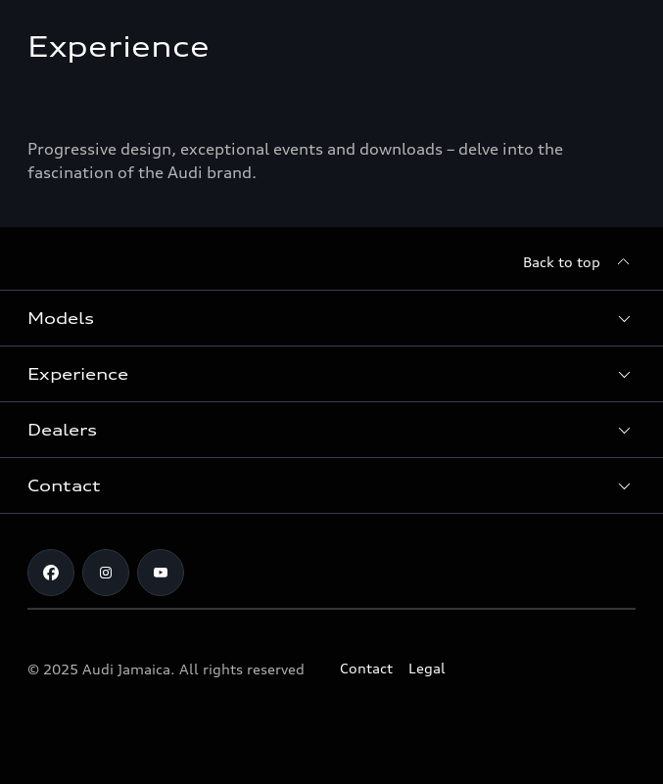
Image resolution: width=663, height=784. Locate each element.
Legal (427, 668)
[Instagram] (105, 572)
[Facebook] (50, 572)
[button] (331, 318)
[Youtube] (160, 572)
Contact (366, 668)
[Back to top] (579, 262)
